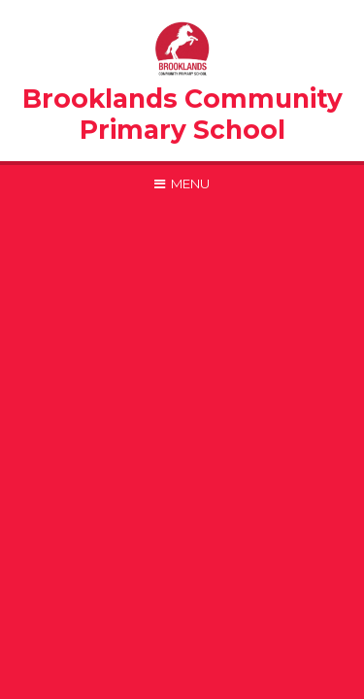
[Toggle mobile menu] (182, 183)
